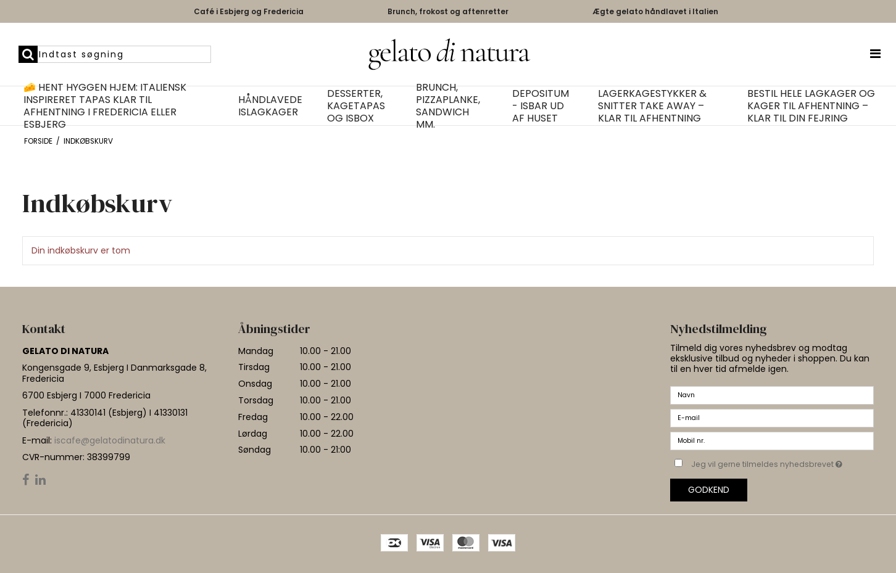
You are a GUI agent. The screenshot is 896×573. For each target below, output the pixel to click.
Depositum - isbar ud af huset (540, 106)
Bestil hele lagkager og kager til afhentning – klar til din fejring (811, 106)
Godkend (708, 490)
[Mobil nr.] (772, 440)
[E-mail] (772, 417)
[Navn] (772, 395)
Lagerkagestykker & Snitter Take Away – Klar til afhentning (652, 106)
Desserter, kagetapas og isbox (356, 106)
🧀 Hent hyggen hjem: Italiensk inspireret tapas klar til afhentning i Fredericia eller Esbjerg (104, 106)
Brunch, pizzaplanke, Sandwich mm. (448, 106)
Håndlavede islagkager (270, 106)
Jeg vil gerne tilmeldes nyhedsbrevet (782, 462)
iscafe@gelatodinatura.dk (109, 440)
